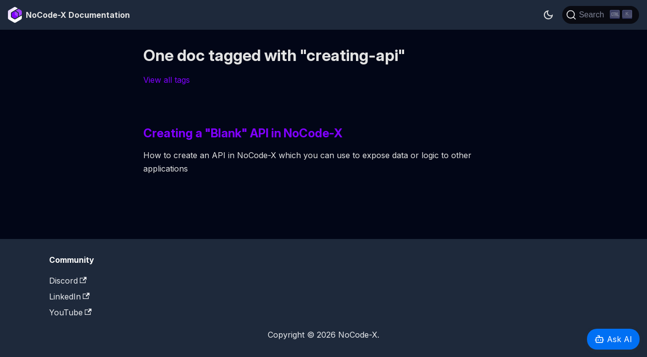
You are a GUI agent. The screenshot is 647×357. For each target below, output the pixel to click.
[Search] (600, 15)
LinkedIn (69, 296)
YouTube (70, 312)
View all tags (166, 80)
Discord (68, 281)
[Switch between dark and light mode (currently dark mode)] (548, 15)
